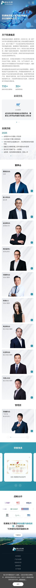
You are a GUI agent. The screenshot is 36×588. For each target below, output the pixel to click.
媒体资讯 (18, 566)
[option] (18, 110)
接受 (18, 584)
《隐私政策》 (22, 579)
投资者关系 (18, 562)
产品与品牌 (18, 559)
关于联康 (18, 569)
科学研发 (18, 556)
